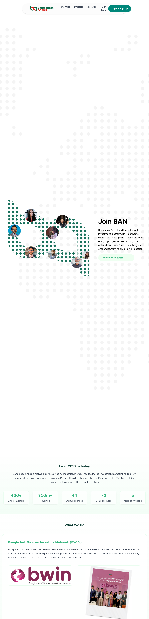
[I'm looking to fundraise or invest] (116, 257)
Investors (78, 6)
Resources (92, 6)
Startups (65, 6)
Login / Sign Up (120, 8)
